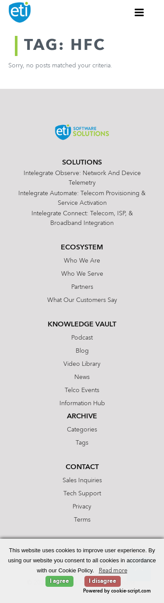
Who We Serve (82, 274)
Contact (82, 467)
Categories (82, 430)
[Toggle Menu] (139, 12)
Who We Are (82, 261)
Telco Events (82, 390)
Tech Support (82, 494)
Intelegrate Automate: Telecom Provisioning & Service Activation (82, 198)
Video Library (82, 364)
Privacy (82, 507)
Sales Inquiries (82, 480)
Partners (82, 287)
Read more (113, 571)
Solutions (82, 162)
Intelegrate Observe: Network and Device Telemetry (82, 178)
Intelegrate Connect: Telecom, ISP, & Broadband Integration (82, 218)
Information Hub (82, 403)
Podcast (82, 338)
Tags (82, 443)
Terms (82, 520)
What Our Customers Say (82, 300)
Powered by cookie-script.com (117, 591)
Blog (82, 351)
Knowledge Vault (82, 324)
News (82, 377)
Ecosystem (82, 247)
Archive (82, 416)
